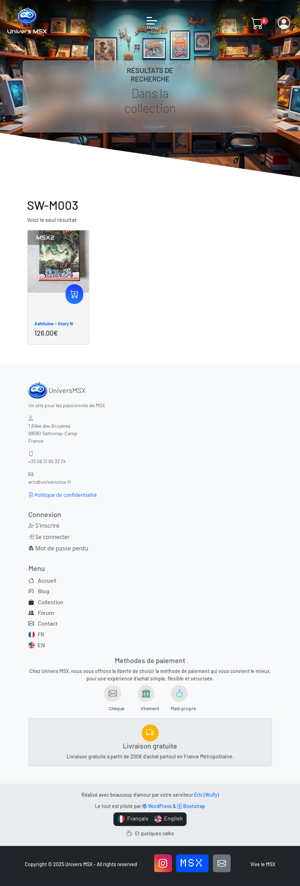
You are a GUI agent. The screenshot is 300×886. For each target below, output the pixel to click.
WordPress (157, 806)
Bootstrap (191, 806)
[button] (257, 23)
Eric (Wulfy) (206, 795)
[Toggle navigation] (152, 23)
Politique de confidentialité (62, 495)
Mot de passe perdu (58, 548)
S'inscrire (44, 525)
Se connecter (49, 537)
